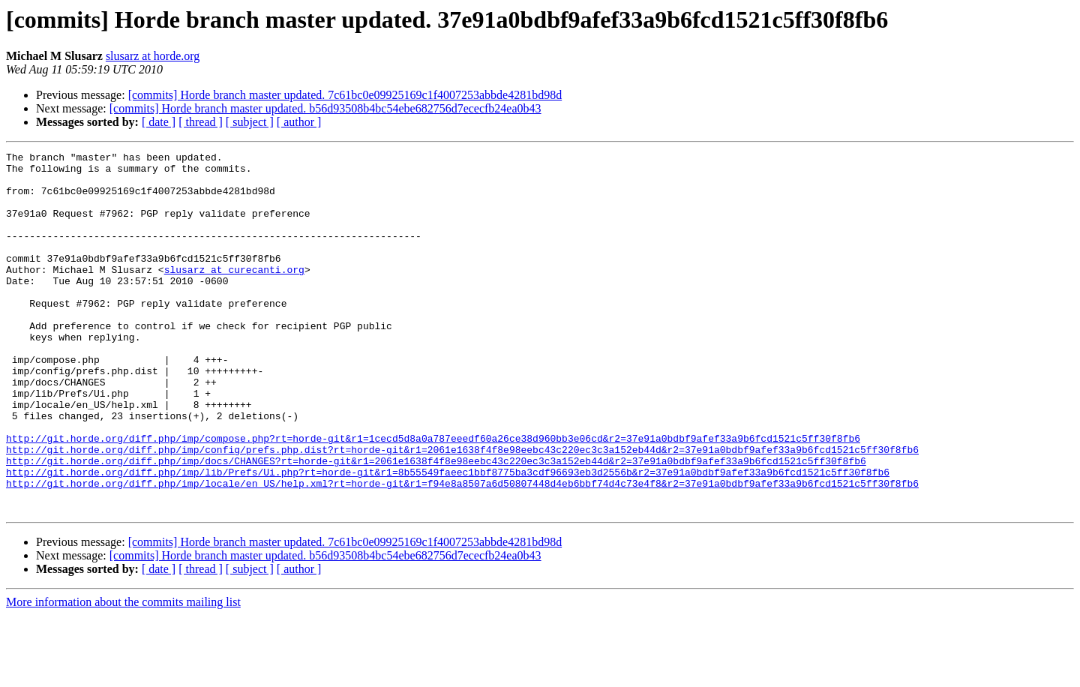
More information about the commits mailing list (123, 674)
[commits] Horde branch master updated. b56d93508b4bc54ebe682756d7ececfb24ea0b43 (326, 108)
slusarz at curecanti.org (234, 294)
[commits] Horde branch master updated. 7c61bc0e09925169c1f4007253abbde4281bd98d (345, 94)
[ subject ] (250, 122)
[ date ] (159, 122)
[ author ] (299, 122)
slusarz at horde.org (153, 56)
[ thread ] (200, 122)
